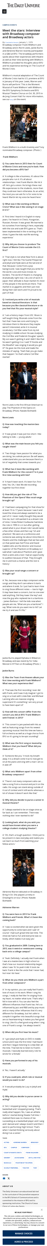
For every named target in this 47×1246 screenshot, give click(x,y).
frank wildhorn (32, 1152)
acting (6, 1142)
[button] (42, 1209)
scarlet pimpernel (11, 1168)
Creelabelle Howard (14, 42)
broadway (34, 1142)
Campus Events (10, 25)
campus (14, 1147)
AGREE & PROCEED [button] (23, 1241)
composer (25, 1147)
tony (35, 1168)
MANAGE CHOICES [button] (23, 1233)
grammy (7, 1157)
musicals (7, 1163)
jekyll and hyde (34, 1157)
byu (5, 1147)
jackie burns (19, 1157)
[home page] (23, 6)
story (12, 99)
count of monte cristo (13, 1152)
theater (26, 1168)
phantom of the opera (24, 1163)
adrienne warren (20, 1142)
